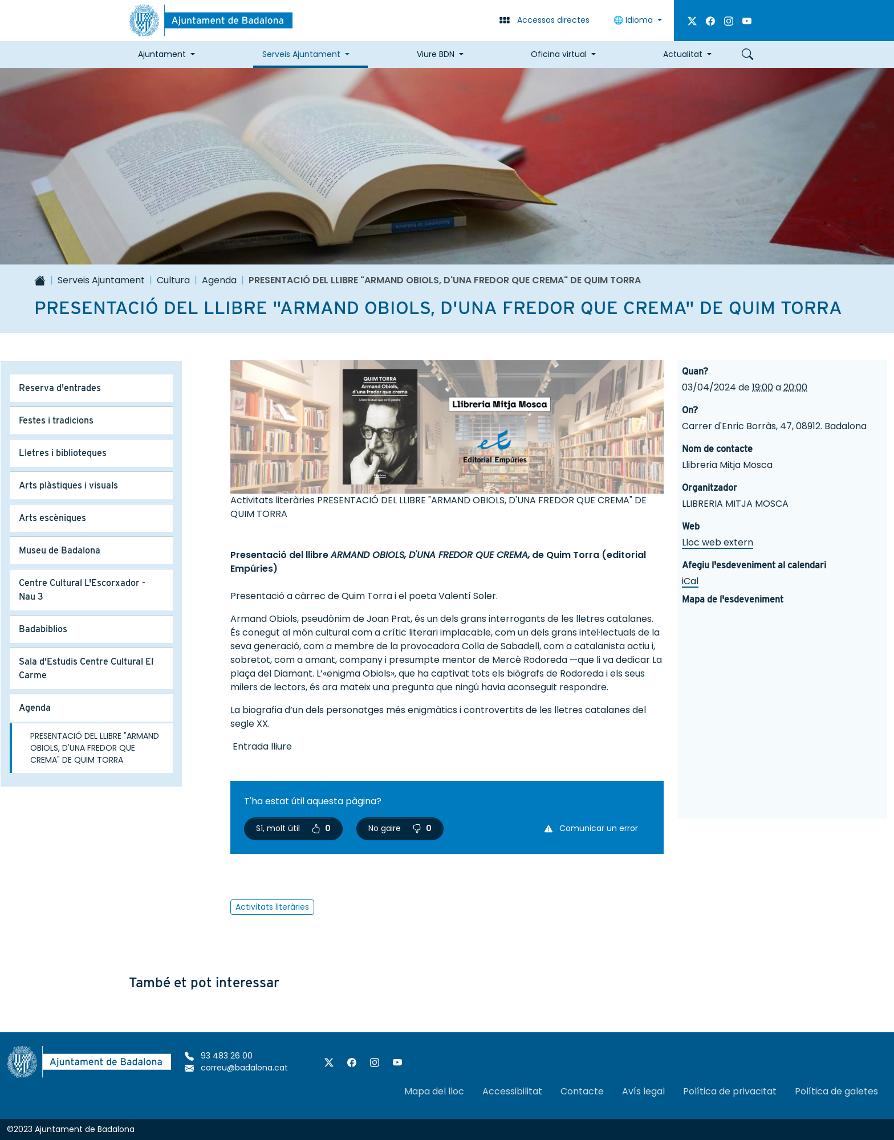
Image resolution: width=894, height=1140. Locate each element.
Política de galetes (836, 1091)
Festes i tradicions (56, 420)
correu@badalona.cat (236, 1067)
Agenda (219, 280)
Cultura (173, 280)
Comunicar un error (591, 828)
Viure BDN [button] (435, 54)
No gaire (400, 828)
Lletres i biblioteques (63, 452)
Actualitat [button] (682, 54)
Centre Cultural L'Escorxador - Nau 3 (82, 589)
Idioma (634, 20)
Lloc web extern (717, 542)
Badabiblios (43, 629)
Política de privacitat (730, 1091)
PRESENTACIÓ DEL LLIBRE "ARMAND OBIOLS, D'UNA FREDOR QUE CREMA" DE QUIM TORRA (94, 748)
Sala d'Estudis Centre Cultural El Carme (86, 668)
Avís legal (643, 1091)
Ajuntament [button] (162, 54)
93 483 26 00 (219, 1055)
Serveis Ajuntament (101, 280)
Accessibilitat (512, 1091)
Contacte (582, 1091)
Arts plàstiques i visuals (68, 485)
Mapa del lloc (434, 1091)
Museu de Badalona (59, 550)
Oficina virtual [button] (559, 54)
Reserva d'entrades (60, 387)
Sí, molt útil (293, 828)
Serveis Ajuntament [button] (301, 54)
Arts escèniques (52, 517)
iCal (690, 581)
